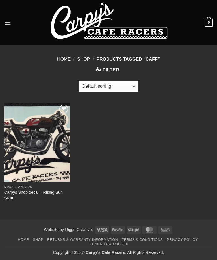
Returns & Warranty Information (82, 240)
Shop (83, 59)
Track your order (109, 244)
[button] (7, 22)
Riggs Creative (78, 229)
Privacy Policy (182, 240)
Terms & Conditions (142, 240)
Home (64, 59)
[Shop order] (108, 86)
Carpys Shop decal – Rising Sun (33, 192)
